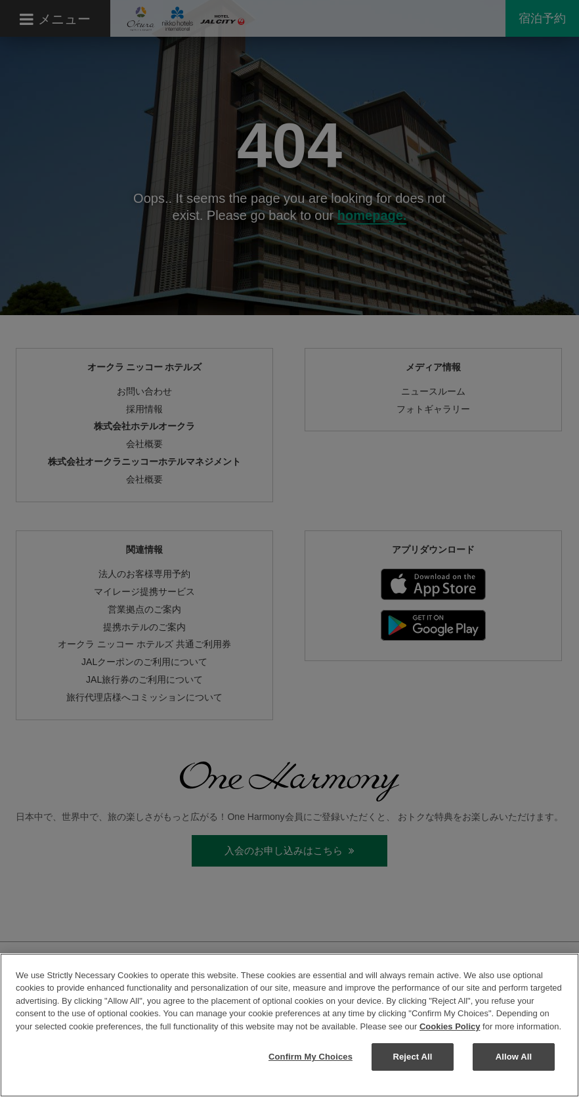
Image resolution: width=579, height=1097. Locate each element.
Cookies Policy (449, 1026)
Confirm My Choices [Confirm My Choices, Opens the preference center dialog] (310, 1057)
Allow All (514, 1057)
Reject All (412, 1057)
